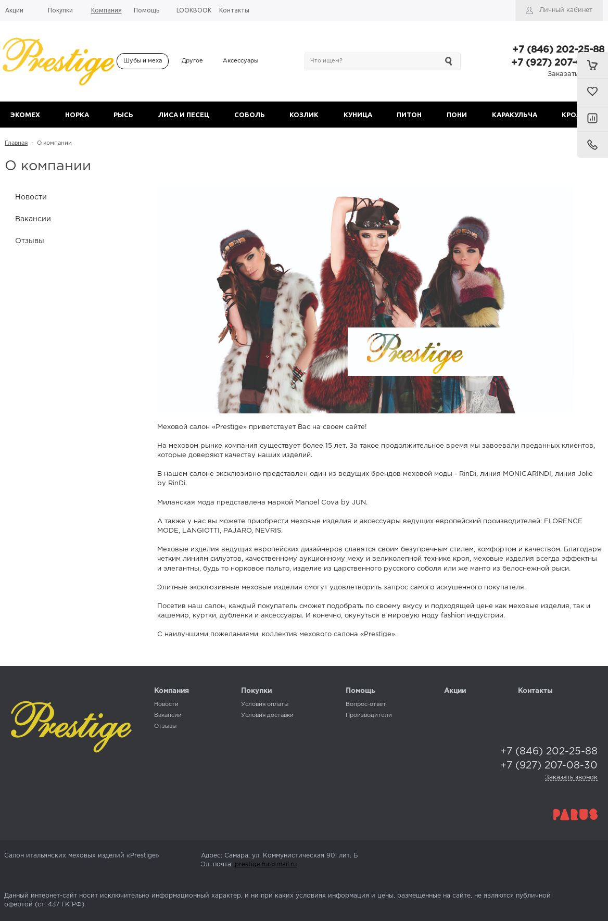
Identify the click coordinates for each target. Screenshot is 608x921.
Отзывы (29, 241)
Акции (455, 691)
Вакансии (33, 219)
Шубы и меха (142, 61)
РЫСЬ (123, 114)
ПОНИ (457, 114)
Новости (31, 197)
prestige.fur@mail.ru (266, 864)
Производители (369, 715)
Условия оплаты (264, 704)
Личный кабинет (565, 10)
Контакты (535, 691)
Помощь (360, 691)
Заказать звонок (576, 74)
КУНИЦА (358, 114)
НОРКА (77, 114)
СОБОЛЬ (249, 114)
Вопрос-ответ (366, 704)
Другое (192, 61)
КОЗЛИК (304, 114)
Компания (171, 691)
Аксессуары (240, 61)
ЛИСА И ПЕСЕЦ (183, 114)
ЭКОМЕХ (25, 114)
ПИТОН (409, 114)
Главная (16, 143)
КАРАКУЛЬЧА (514, 114)
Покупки (256, 691)
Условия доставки (267, 715)
